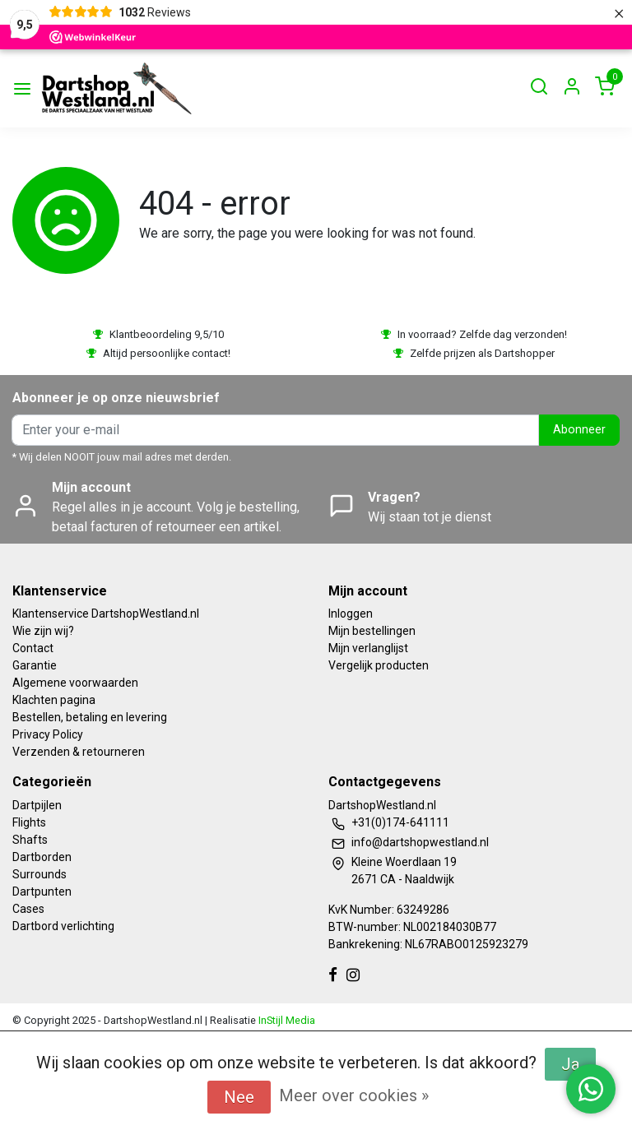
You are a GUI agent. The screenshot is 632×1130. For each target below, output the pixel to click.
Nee (239, 1097)
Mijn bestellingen (372, 630)
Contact (32, 648)
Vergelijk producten (378, 665)
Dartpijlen (37, 805)
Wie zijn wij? (43, 630)
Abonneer (579, 430)
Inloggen (350, 613)
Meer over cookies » (354, 1095)
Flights (29, 822)
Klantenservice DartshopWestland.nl (105, 613)
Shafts (30, 839)
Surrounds (39, 874)
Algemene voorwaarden (75, 682)
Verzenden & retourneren (78, 751)
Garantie (34, 665)
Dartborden (42, 857)
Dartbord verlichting (63, 926)
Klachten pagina (53, 699)
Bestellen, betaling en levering (89, 717)
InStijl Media (285, 1020)
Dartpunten (42, 891)
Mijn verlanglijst (368, 648)
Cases (28, 908)
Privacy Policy (47, 734)
